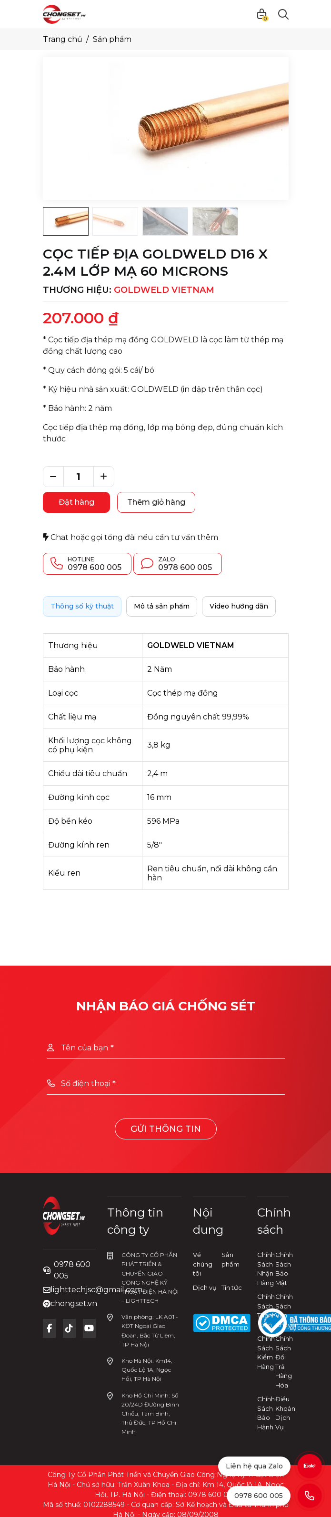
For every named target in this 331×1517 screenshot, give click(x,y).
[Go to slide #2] (115, 221)
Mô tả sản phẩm (162, 606)
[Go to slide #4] (215, 221)
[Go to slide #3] (165, 221)
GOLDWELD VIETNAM (164, 290)
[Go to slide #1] (65, 221)
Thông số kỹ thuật (82, 606)
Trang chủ (62, 39)
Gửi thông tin (165, 1129)
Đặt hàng (76, 502)
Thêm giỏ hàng (156, 502)
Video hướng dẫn (239, 606)
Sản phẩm (112, 39)
